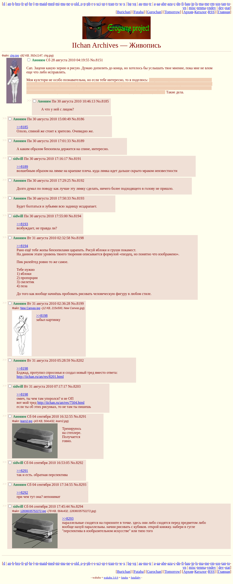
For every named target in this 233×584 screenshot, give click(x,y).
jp (192, 4)
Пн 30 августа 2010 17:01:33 (39, 141)
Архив (188, 12)
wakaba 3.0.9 (111, 577)
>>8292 (22, 492)
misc (192, 8)
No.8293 (80, 485)
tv (116, 4)
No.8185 (102, 101)
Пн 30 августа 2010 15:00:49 (39, 119)
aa (158, 4)
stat (227, 8)
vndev (211, 8)
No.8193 (78, 198)
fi (182, 4)
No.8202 (77, 360)
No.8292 (77, 463)
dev (221, 8)
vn (184, 8)
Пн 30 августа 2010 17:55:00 (38, 216)
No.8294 (77, 506)
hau (187, 4)
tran (111, 4)
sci (98, 4)
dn (178, 4)
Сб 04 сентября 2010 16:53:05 (39, 463)
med (51, 4)
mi (57, 4)
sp (103, 4)
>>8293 (67, 518)
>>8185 (22, 127)
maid (43, 4)
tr (150, 4)
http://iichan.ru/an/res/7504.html (60, 403)
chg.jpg (14, 55)
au (140, 4)
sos (218, 4)
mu (63, 4)
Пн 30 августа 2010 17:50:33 (39, 198)
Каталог (200, 12)
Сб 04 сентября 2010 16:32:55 (40, 416)
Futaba (139, 12)
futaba (124, 577)
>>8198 (42, 316)
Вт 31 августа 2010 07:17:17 (37, 386)
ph (88, 4)
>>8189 (22, 167)
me (207, 4)
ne (68, 4)
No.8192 (78, 180)
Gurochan (154, 12)
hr (30, 4)
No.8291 (80, 416)
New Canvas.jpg (30, 308)
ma (201, 4)
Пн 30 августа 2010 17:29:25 (39, 180)
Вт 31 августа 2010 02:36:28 (39, 303)
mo (145, 4)
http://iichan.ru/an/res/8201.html (40, 377)
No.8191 (74, 159)
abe (163, 4)
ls (196, 4)
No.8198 (77, 238)
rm (212, 4)
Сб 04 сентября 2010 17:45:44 (39, 506)
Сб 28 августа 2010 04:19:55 (58, 60)
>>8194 (22, 246)
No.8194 (74, 216)
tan (223, 4)
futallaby (136, 577)
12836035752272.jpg (33, 511)
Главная (224, 12)
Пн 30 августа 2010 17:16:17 (38, 159)
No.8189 (78, 141)
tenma (201, 8)
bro (17, 4)
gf (26, 4)
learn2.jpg (26, 421)
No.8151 (96, 60)
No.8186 (78, 119)
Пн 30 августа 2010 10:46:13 (64, 101)
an (9, 4)
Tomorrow (172, 12)
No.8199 (77, 303)
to (228, 4)
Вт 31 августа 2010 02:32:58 (39, 238)
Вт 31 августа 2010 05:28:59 (39, 360)
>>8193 (22, 224)
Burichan (123, 12)
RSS (211, 12)
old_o (78, 4)
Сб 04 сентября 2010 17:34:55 (40, 485)
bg (129, 4)
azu (169, 4)
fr (22, 4)
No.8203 (74, 386)
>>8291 (22, 471)
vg (134, 4)
